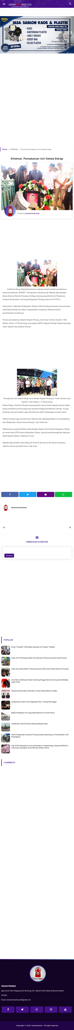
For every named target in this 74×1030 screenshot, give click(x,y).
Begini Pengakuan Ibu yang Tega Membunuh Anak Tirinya (32, 713)
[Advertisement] (37, 82)
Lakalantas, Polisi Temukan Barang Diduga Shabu (29, 724)
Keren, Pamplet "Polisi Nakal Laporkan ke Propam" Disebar (33, 647)
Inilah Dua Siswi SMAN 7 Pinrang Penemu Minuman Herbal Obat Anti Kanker (40, 669)
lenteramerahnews (19, 507)
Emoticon (9, 556)
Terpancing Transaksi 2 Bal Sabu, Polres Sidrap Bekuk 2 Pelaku (34, 691)
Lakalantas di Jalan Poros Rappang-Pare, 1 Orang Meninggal (33, 702)
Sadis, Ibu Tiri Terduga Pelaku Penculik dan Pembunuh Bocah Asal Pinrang (39, 658)
